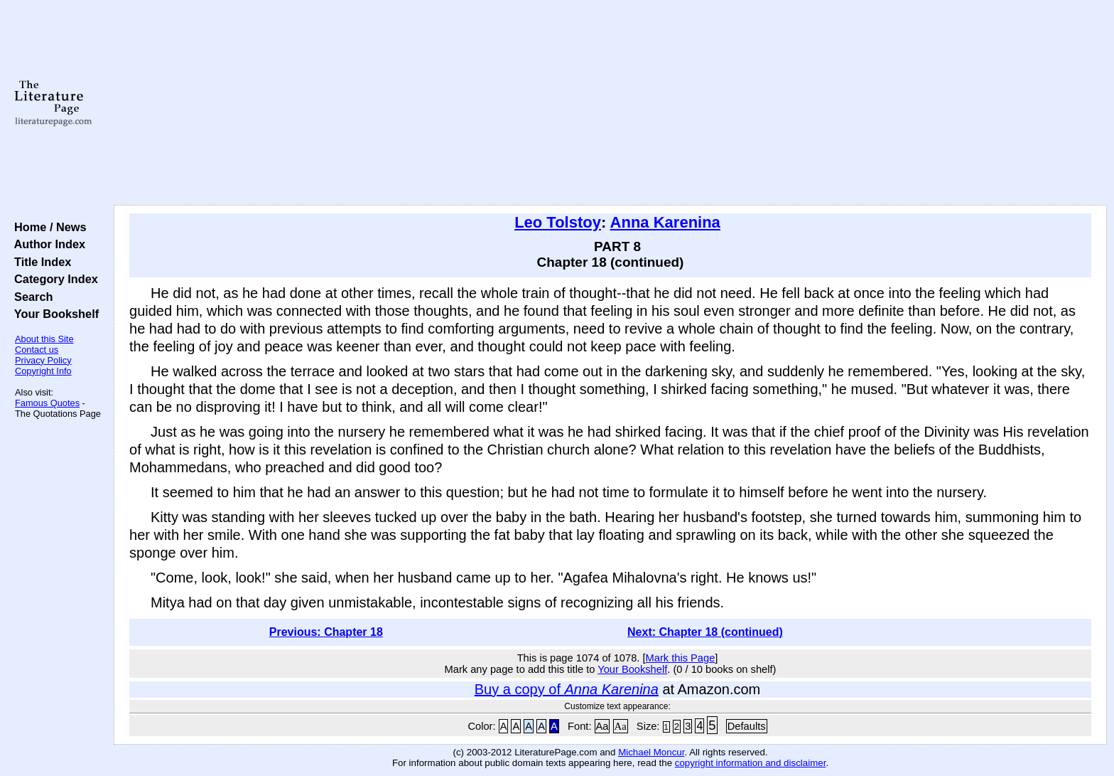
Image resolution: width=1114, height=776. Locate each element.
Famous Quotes (47, 403)
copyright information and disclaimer (750, 763)
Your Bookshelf (53, 313)
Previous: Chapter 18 (326, 632)
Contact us (36, 349)
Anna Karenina (665, 222)
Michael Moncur (651, 752)
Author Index (46, 244)
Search (30, 296)
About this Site (44, 339)
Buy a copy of (567, 689)
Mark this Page (680, 658)
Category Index (53, 278)
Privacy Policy (43, 360)
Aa (602, 726)
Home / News (47, 226)
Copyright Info (43, 371)
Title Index (39, 261)
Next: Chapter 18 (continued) (705, 632)
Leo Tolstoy (557, 222)
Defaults (747, 726)
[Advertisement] (610, 103)
